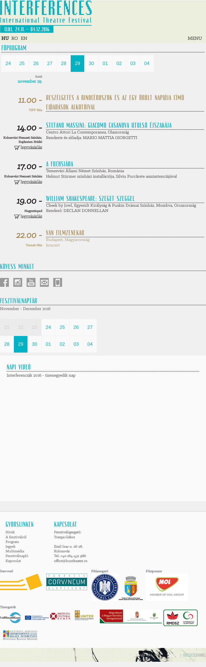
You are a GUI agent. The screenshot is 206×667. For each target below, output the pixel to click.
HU (5, 38)
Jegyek (11, 547)
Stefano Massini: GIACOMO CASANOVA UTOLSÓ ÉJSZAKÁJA (109, 125)
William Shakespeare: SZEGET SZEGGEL (90, 198)
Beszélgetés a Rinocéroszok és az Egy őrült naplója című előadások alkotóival (115, 102)
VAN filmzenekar (65, 232)
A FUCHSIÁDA (59, 164)
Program (12, 542)
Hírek (10, 532)
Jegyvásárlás (28, 147)
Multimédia (15, 551)
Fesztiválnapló (17, 556)
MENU (195, 38)
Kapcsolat (13, 561)
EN (24, 38)
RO (14, 38)
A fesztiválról (16, 537)
